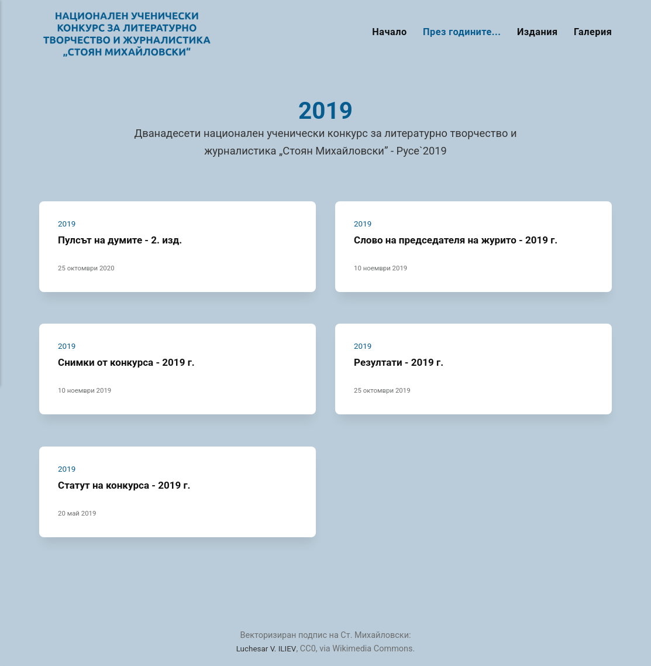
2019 (67, 224)
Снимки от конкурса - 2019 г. (131, 362)
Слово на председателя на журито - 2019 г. (463, 240)
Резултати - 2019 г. (402, 362)
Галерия (593, 31)
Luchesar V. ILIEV (266, 649)
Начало (389, 31)
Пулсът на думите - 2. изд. (124, 240)
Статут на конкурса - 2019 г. (129, 485)
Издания (537, 31)
